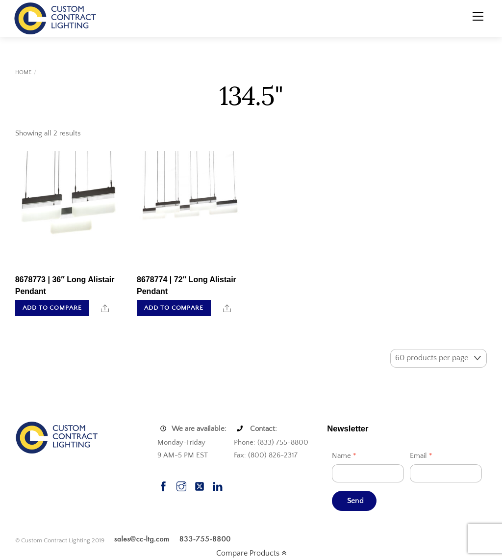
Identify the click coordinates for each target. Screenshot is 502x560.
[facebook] (163, 485)
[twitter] (199, 485)
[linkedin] (218, 485)
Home (23, 72)
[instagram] (181, 485)
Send (355, 501)
